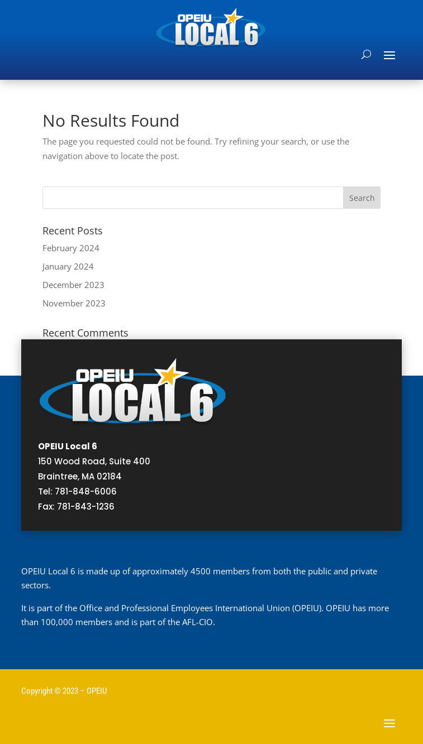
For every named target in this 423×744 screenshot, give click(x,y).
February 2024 (70, 247)
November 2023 (74, 303)
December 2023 (73, 284)
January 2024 (68, 266)
